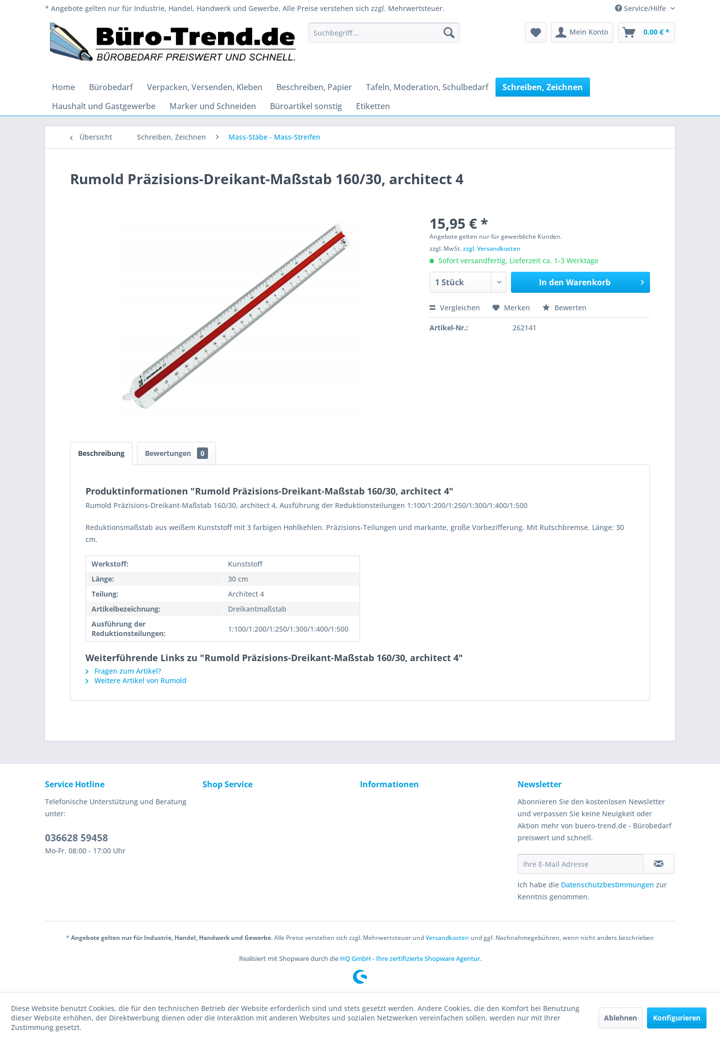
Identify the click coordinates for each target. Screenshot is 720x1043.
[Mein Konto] (582, 33)
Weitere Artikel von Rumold (136, 680)
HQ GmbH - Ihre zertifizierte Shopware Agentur (410, 958)
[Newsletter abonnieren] (658, 864)
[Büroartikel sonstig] (306, 106)
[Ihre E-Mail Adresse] (581, 864)
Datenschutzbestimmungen (607, 884)
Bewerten (564, 307)
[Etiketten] (373, 106)
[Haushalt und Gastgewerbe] (103, 106)
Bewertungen (176, 453)
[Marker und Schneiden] (212, 106)
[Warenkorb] (646, 33)
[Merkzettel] (535, 33)
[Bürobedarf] (111, 87)
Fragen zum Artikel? (123, 671)
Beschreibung (101, 453)
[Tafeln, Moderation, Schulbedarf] (427, 87)
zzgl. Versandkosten (491, 248)
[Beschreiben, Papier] (314, 87)
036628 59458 (76, 837)
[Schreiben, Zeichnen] (543, 87)
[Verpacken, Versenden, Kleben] (205, 87)
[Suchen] (449, 33)
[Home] (63, 87)
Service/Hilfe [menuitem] (641, 8)
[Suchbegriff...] (384, 33)
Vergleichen (455, 307)
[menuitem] (384, 33)
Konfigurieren (676, 1017)
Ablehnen (620, 1017)
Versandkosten (447, 937)
